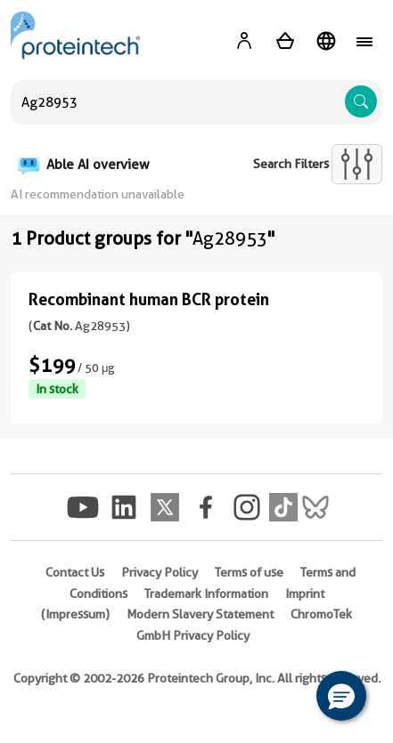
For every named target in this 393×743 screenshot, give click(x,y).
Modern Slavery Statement (200, 614)
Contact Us (74, 572)
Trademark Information (206, 593)
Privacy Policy (159, 572)
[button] (341, 696)
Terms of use (249, 572)
